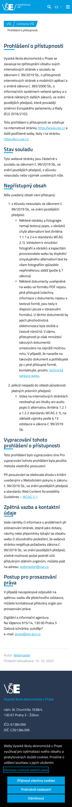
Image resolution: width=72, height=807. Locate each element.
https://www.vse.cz (51, 127)
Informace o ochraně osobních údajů (26, 769)
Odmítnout (36, 798)
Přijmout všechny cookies (36, 780)
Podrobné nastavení (36, 789)
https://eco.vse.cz (16, 139)
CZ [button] (56, 7)
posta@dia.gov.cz (28, 634)
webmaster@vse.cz (34, 566)
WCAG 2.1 (30, 496)
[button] (49, 7)
